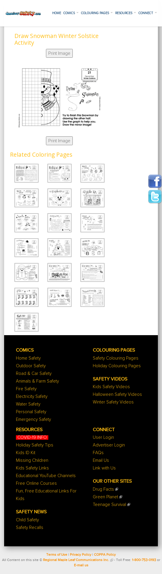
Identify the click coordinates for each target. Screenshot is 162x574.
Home (56, 13)
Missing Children (32, 460)
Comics (71, 13)
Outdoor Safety (31, 366)
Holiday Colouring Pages (117, 366)
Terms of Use (56, 555)
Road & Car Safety (34, 373)
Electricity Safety (31, 396)
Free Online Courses (36, 483)
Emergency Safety (33, 419)
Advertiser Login (109, 445)
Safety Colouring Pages (115, 358)
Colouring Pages (97, 13)
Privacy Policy (80, 555)
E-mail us (81, 565)
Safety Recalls (29, 527)
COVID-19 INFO (32, 437)
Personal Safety (31, 412)
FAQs (98, 453)
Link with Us (104, 468)
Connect (147, 13)
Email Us (101, 460)
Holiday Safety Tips (34, 445)
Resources (125, 13)
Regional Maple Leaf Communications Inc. (76, 560)
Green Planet (105, 497)
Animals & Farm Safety (37, 381)
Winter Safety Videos (113, 402)
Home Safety (28, 358)
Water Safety (28, 404)
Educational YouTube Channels (46, 476)
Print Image (59, 53)
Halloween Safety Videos (117, 394)
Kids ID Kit (25, 453)
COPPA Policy (105, 555)
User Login (103, 437)
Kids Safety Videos (111, 387)
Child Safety (27, 520)
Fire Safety (26, 389)
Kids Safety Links (32, 468)
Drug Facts (103, 489)
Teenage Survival (109, 504)
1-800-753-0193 (144, 560)
